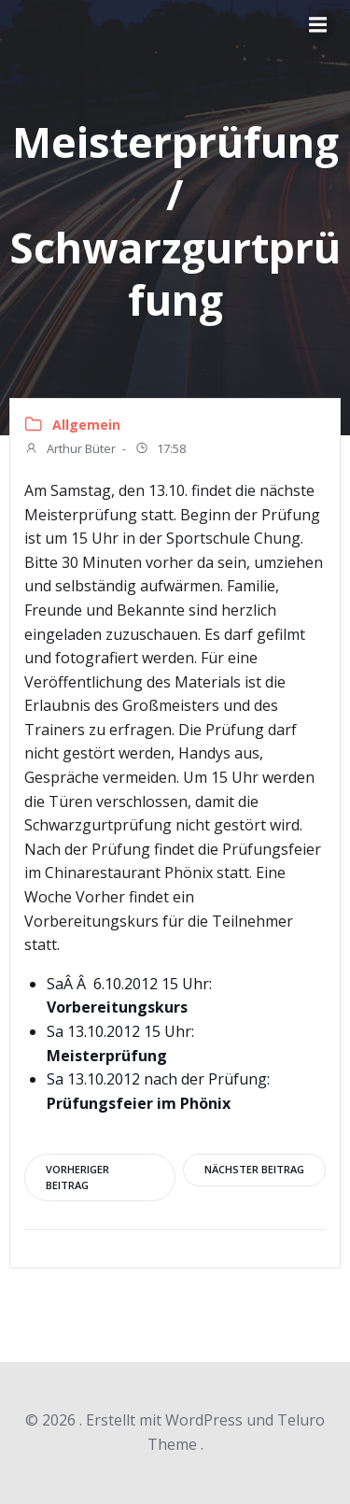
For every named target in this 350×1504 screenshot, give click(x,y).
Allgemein (86, 424)
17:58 (160, 450)
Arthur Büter (70, 450)
